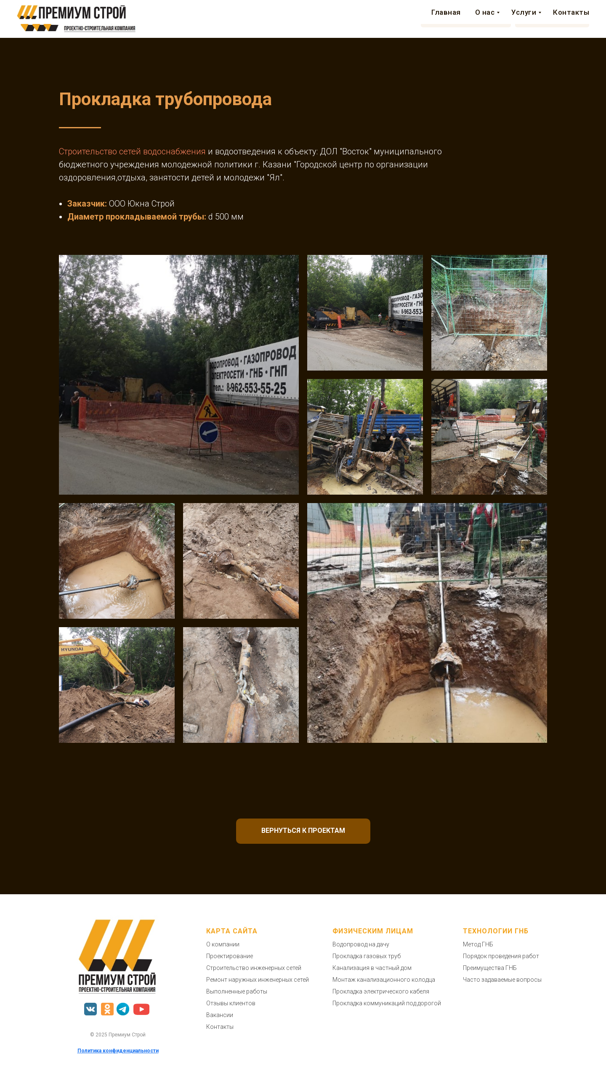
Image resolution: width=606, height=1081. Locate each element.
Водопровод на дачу (360, 944)
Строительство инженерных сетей (253, 967)
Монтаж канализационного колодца (383, 979)
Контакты (358, 19)
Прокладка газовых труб (366, 956)
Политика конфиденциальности (118, 1051)
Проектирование (229, 956)
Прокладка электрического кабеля (380, 991)
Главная (194, 19)
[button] (466, 19)
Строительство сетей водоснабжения (132, 151)
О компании (222, 944)
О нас (232, 19)
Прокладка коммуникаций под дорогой (386, 1003)
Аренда (313, 19)
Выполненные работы (236, 991)
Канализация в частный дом (372, 967)
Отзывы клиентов (230, 1003)
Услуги (271, 19)
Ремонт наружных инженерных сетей (257, 979)
